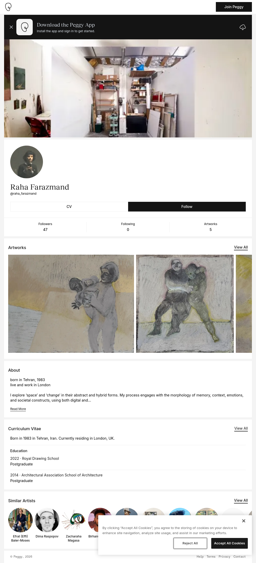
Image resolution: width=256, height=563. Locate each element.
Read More (18, 409)
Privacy (224, 557)
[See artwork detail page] (71, 304)
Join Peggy (233, 7)
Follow (186, 206)
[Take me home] (8, 7)
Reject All (190, 543)
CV (69, 206)
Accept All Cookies (229, 543)
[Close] (243, 520)
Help (200, 557)
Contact (239, 557)
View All (241, 247)
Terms (211, 557)
